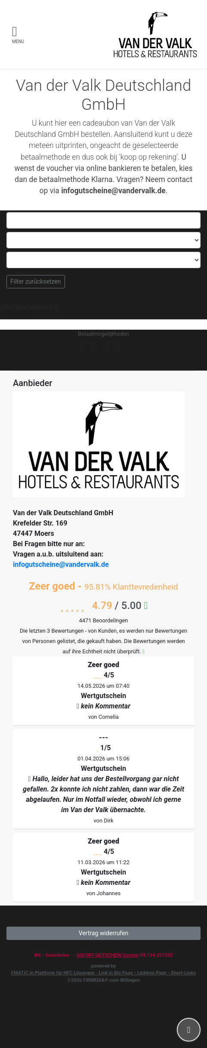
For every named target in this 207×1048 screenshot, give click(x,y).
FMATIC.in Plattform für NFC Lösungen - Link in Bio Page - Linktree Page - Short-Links (103, 973)
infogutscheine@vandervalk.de (61, 564)
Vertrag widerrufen (103, 933)
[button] (189, 1030)
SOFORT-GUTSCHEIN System (108, 955)
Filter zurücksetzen (35, 281)
